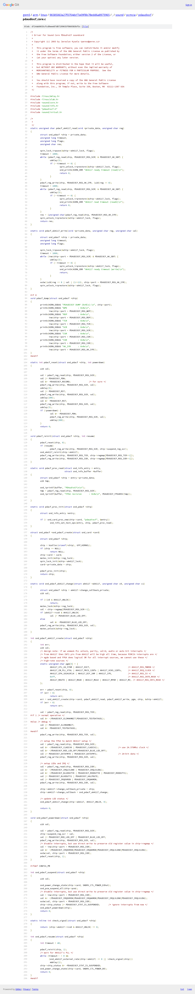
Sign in (189, 4)
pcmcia (131, 15)
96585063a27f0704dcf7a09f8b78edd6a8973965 (80, 15)
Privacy (26, 989)
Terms (35, 989)
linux (44, 15)
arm (35, 15)
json (189, 989)
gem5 (26, 15)
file (85, 26)
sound (119, 15)
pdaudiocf (144, 15)
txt (182, 989)
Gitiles (18, 989)
